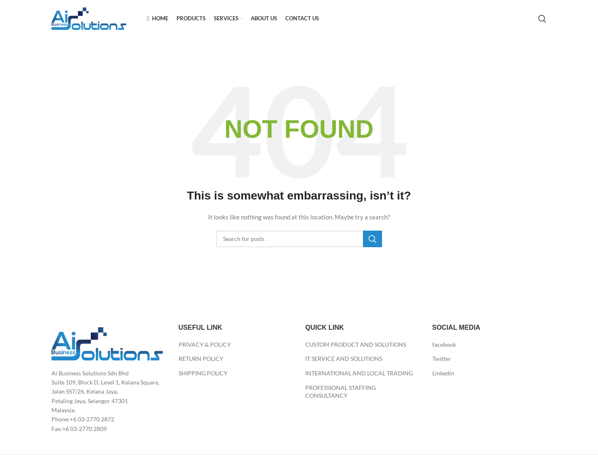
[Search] (542, 18)
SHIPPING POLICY (203, 373)
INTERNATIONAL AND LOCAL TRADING (359, 373)
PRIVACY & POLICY (205, 344)
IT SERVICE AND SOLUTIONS (343, 358)
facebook (444, 344)
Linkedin (443, 373)
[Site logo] (88, 18)
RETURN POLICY (201, 358)
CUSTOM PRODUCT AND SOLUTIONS (355, 344)
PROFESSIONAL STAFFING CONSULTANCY (340, 391)
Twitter (441, 358)
